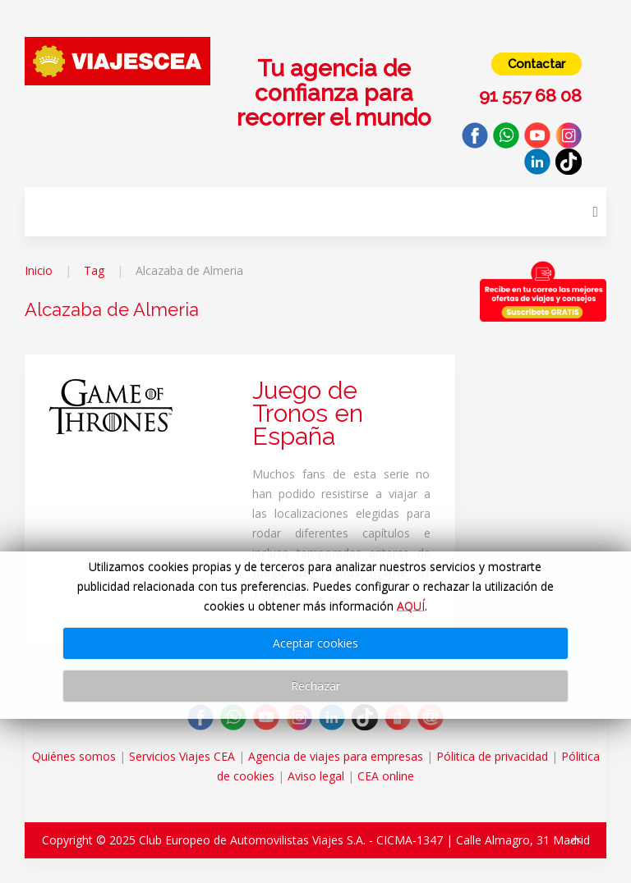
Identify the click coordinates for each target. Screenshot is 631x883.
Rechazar (315, 685)
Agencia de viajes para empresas (335, 756)
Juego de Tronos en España (307, 413)
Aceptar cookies (315, 643)
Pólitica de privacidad (492, 756)
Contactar (536, 64)
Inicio (39, 270)
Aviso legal (316, 776)
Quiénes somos (74, 756)
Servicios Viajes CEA (182, 756)
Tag (94, 270)
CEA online (385, 776)
